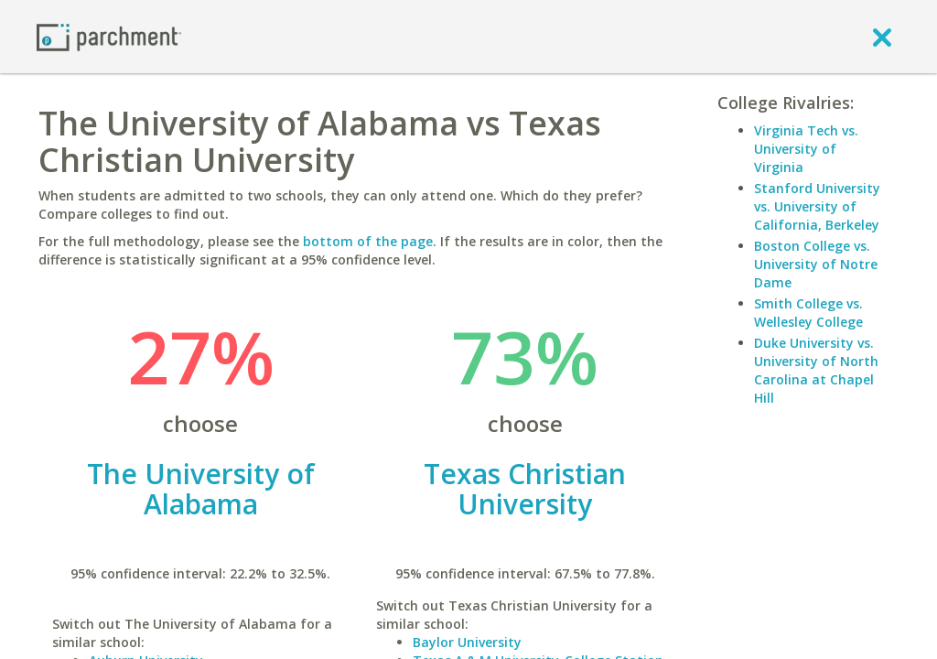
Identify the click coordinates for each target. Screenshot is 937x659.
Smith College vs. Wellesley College (808, 312)
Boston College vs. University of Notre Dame (816, 264)
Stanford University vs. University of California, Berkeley (817, 206)
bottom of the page (368, 241)
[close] (882, 37)
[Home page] (109, 36)
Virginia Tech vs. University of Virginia (806, 149)
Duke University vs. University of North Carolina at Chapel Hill (816, 370)
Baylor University (467, 642)
